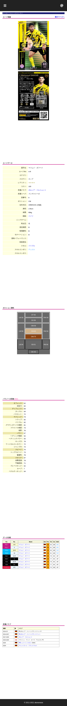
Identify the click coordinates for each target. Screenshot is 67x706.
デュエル (31, 249)
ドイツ (30, 216)
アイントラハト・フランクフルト (27, 645)
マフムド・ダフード (24, 544)
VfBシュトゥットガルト (25, 642)
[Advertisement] (33, 5)
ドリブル (31, 246)
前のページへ (60, 17)
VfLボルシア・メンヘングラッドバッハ (29, 634)
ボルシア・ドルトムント (37, 190)
